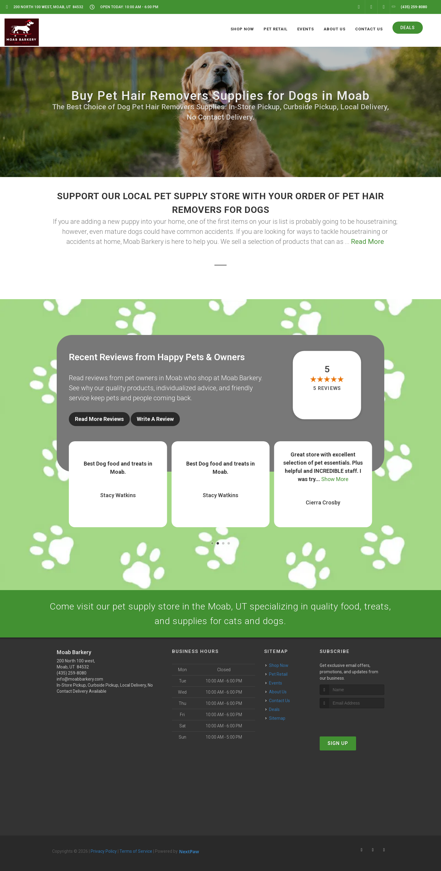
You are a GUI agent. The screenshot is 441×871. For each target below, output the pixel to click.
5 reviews (327, 388)
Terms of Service (136, 851)
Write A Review (155, 419)
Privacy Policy (104, 851)
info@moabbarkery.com (80, 679)
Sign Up (338, 743)
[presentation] (352, 719)
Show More (334, 479)
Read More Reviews (99, 419)
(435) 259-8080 (71, 673)
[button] (212, 543)
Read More (367, 241)
